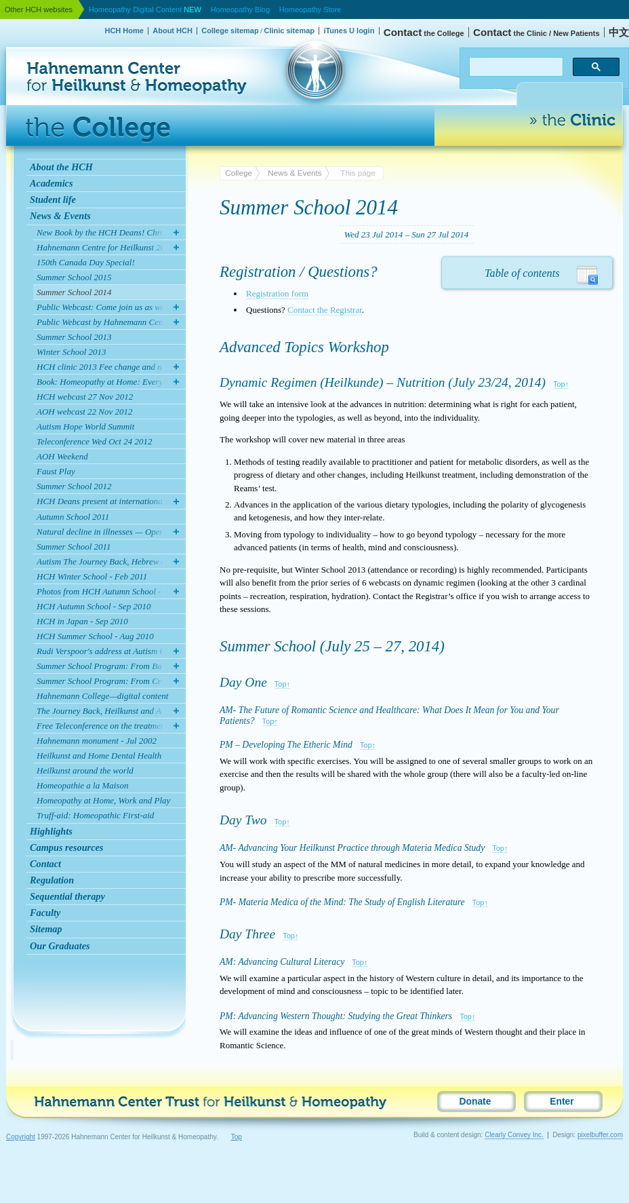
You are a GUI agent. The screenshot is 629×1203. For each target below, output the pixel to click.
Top (236, 1137)
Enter (561, 1101)
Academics (51, 183)
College (238, 172)
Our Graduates (60, 945)
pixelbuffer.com (600, 1135)
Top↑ (561, 384)
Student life (53, 199)
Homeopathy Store (310, 9)
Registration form (277, 293)
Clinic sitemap (289, 30)
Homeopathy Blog (240, 9)
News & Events (60, 215)
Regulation (52, 880)
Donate (475, 1101)
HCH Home (123, 30)
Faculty (45, 912)
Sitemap (46, 928)
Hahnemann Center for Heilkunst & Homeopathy (73, 43)
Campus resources (66, 847)
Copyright (20, 1137)
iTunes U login (348, 30)
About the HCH (61, 166)
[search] (515, 67)
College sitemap (229, 30)
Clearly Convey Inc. (514, 1135)
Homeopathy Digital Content (145, 9)
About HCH (172, 30)
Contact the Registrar (324, 310)
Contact (45, 863)
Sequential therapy (67, 896)
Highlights (51, 831)
